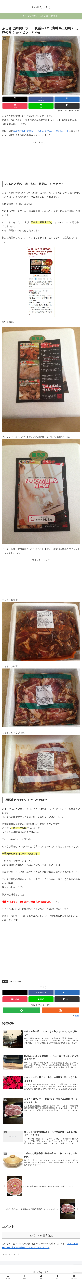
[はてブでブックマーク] (67, 99)
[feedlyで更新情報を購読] (21, 1010)
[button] (67, 106)
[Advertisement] (41, 161)
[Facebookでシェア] (41, 99)
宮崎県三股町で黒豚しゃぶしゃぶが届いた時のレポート (41, 131)
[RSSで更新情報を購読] (60, 1010)
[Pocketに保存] (14, 106)
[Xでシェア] (14, 99)
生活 (5, 981)
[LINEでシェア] (41, 106)
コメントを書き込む (41, 1235)
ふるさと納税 (15, 981)
